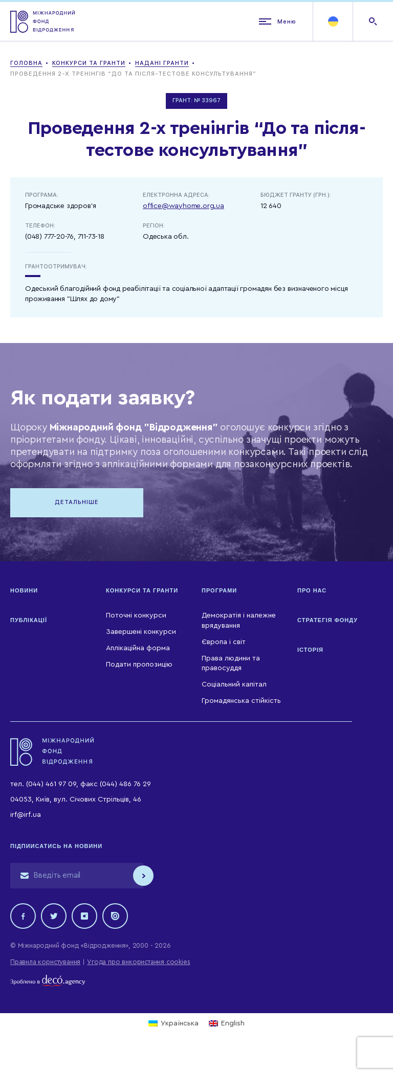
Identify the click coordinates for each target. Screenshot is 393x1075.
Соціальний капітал (234, 684)
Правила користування (45, 961)
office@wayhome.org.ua (183, 206)
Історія (310, 649)
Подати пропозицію (139, 664)
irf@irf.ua (25, 814)
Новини (24, 590)
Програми (219, 590)
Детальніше (77, 502)
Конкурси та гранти (142, 590)
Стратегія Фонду (327, 620)
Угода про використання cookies (138, 961)
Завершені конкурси (141, 631)
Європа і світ (224, 642)
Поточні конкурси (136, 615)
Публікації (28, 620)
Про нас (311, 590)
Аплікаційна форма (138, 648)
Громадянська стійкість (241, 700)
